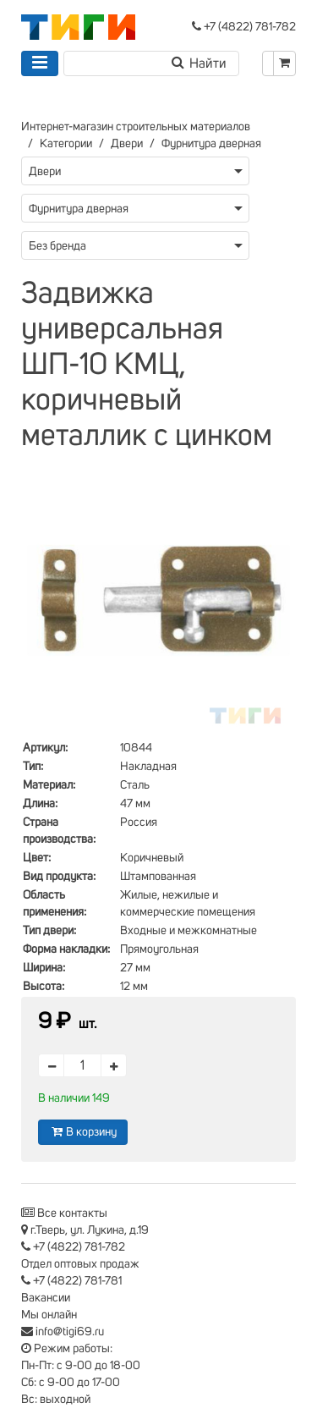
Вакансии (45, 1298)
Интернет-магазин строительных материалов (135, 127)
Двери (127, 144)
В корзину (83, 1131)
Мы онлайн (49, 1315)
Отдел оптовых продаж (80, 1264)
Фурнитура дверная (211, 144)
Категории (66, 144)
